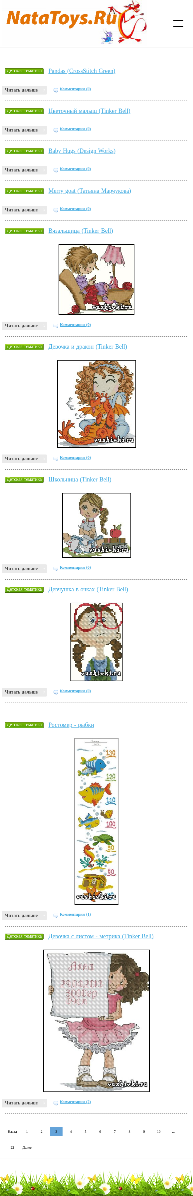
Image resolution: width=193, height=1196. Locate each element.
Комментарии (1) (75, 914)
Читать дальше (21, 90)
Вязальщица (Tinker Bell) (81, 230)
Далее (27, 1147)
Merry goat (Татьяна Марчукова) (90, 190)
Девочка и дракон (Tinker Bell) (88, 346)
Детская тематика (24, 70)
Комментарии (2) (75, 1101)
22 (12, 1147)
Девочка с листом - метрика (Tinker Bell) (101, 936)
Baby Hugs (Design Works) (82, 151)
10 (159, 1131)
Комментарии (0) (75, 89)
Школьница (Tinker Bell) (80, 479)
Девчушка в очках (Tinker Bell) (88, 589)
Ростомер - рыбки (71, 725)
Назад (12, 1131)
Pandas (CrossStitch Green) (82, 71)
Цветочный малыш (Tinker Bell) (89, 111)
